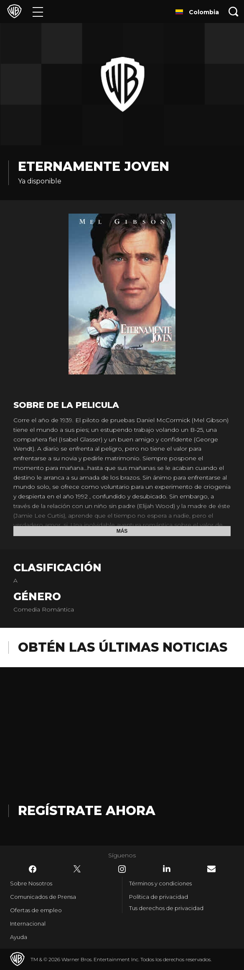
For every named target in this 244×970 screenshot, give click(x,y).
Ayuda (18, 937)
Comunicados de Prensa (43, 896)
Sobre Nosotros (31, 883)
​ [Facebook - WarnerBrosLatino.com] (33, 869)
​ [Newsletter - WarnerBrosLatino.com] (211, 869)
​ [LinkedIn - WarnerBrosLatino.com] (167, 868)
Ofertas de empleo (36, 910)
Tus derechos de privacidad (166, 908)
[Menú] (37, 11)
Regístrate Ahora (86, 810)
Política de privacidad (158, 896)
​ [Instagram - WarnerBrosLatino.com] (122, 869)
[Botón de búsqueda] (233, 11)
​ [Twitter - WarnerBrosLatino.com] (77, 869)
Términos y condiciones (160, 883)
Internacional (28, 923)
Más (122, 531)
